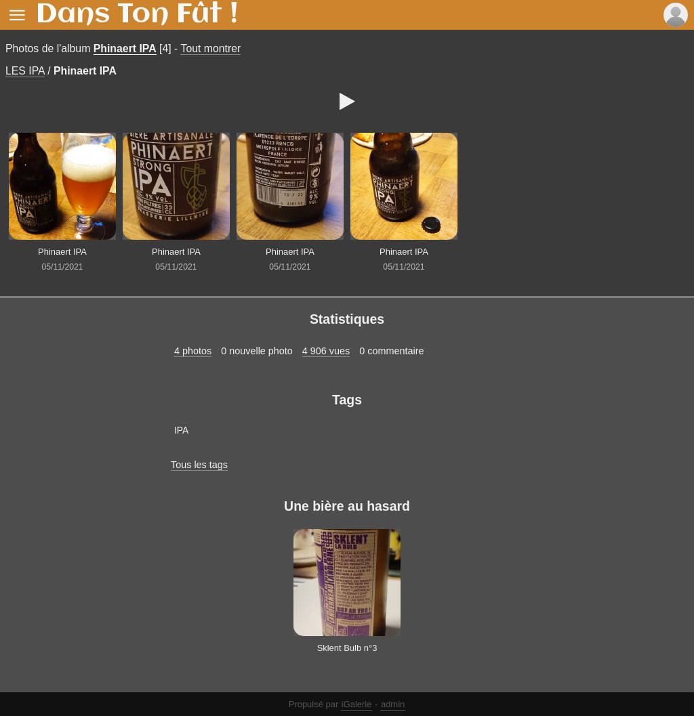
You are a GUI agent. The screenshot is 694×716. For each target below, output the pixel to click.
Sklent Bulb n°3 (347, 648)
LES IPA (25, 71)
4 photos (192, 350)
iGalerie (357, 704)
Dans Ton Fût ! (137, 15)
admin (393, 704)
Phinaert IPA (125, 48)
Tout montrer (210, 48)
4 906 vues (326, 350)
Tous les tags (199, 464)
